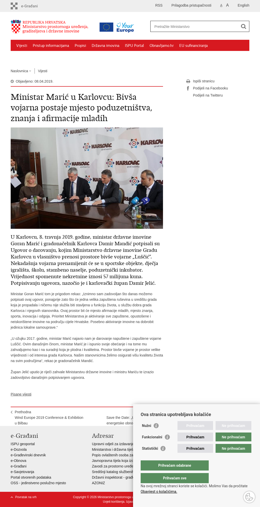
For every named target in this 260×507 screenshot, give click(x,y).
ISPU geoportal (23, 444)
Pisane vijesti (21, 394)
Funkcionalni (152, 447)
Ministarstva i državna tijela (113, 449)
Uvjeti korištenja (113, 501)
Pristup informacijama (51, 45)
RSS (158, 5)
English (243, 5)
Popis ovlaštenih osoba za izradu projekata (125, 455)
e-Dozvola (19, 449)
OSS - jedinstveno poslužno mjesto (38, 483)
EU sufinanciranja (193, 45)
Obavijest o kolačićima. (159, 492)
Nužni (146, 436)
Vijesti (21, 45)
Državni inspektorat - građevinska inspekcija (126, 477)
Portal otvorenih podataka (31, 477)
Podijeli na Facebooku (207, 88)
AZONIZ (98, 483)
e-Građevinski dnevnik (28, 455)
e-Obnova (18, 461)
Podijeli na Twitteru (204, 95)
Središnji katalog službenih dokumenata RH (126, 472)
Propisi (80, 45)
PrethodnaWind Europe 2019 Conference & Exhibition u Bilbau (49, 417)
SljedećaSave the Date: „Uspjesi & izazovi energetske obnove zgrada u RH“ (132, 417)
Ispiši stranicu (200, 81)
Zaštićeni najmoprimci (34, 57)
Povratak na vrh (26, 497)
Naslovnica (19, 71)
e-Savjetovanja (22, 472)
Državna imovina (105, 45)
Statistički (150, 459)
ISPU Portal (134, 45)
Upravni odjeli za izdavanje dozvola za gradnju (128, 444)
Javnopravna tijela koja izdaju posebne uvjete (128, 461)
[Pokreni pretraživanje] (243, 26)
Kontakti (66, 57)
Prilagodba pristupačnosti (191, 5)
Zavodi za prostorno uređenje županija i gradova (130, 466)
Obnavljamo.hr (162, 45)
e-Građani (18, 466)
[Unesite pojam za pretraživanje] (194, 26)
